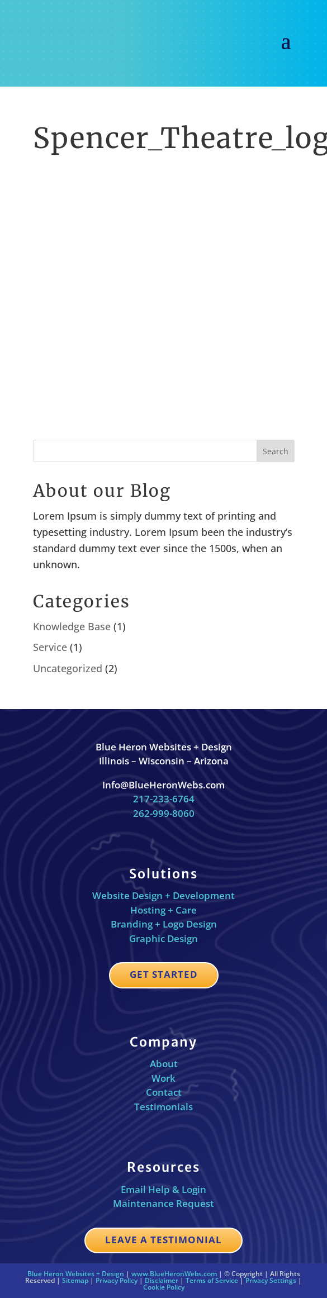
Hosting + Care (163, 910)
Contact (164, 1092)
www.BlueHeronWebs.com (174, 1273)
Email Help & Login (163, 1189)
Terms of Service (212, 1280)
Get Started (164, 974)
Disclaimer (161, 1280)
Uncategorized (67, 668)
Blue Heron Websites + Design (75, 1273)
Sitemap (75, 1280)
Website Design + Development (163, 895)
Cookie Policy (163, 1287)
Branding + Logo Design (164, 923)
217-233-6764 (164, 798)
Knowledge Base (72, 626)
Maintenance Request (163, 1203)
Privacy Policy (117, 1280)
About (164, 1063)
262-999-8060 (164, 813)
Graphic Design (163, 938)
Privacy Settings (270, 1280)
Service (50, 647)
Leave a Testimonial (163, 1239)
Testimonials (163, 1106)
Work (163, 1078)
